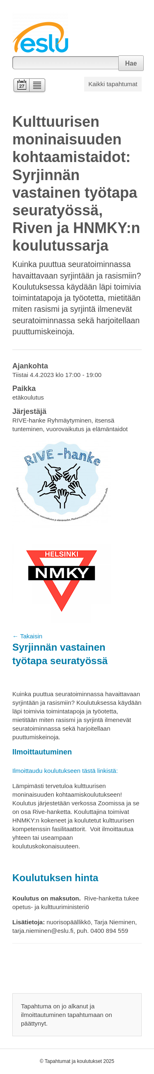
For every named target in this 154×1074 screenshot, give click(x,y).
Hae (131, 63)
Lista (37, 86)
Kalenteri (20, 86)
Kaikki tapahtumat (112, 83)
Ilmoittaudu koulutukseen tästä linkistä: (65, 770)
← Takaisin (27, 636)
